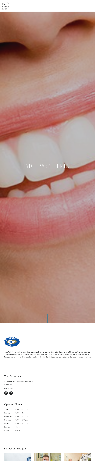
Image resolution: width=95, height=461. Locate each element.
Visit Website (8, 388)
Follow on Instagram (16, 448)
